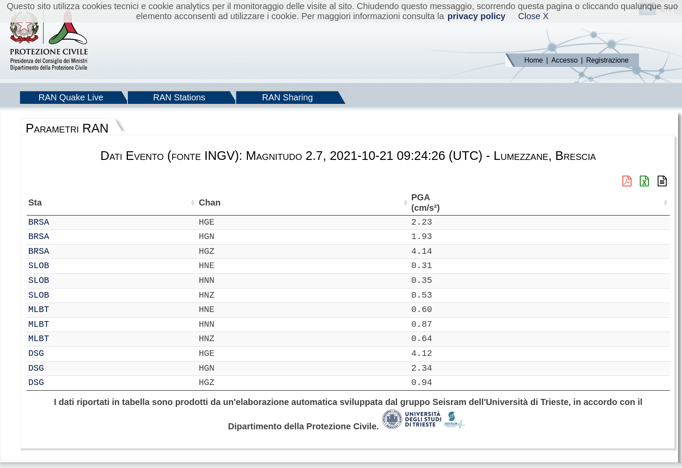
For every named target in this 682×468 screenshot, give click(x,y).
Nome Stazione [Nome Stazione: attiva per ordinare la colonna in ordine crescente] (247, 202)
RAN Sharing (287, 97)
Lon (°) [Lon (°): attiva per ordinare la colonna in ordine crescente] (189, 202)
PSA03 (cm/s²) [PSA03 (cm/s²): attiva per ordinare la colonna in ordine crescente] (569, 203)
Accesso (565, 60)
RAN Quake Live (71, 97)
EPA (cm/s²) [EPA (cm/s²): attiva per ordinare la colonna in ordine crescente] (459, 203)
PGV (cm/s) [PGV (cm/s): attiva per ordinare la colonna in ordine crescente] (497, 203)
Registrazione (607, 60)
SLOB (62, 266)
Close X (533, 16)
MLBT (62, 309)
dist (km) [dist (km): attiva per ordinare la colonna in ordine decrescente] (387, 203)
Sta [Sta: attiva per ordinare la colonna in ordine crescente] (59, 202)
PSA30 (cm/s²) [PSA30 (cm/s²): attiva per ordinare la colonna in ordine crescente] (647, 203)
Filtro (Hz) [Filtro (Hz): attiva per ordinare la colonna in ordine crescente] (332, 203)
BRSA (62, 222)
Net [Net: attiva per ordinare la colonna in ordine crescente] (35, 202)
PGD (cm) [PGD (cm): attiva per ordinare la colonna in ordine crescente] (529, 203)
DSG (60, 353)
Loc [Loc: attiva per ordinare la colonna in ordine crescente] (116, 202)
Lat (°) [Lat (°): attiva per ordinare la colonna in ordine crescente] (146, 202)
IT (33, 222)
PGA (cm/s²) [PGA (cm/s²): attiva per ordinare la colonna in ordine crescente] (421, 203)
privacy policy (476, 16)
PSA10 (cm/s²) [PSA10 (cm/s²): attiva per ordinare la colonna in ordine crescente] (608, 203)
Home (534, 60)
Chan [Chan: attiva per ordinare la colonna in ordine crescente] (88, 202)
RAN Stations (179, 97)
